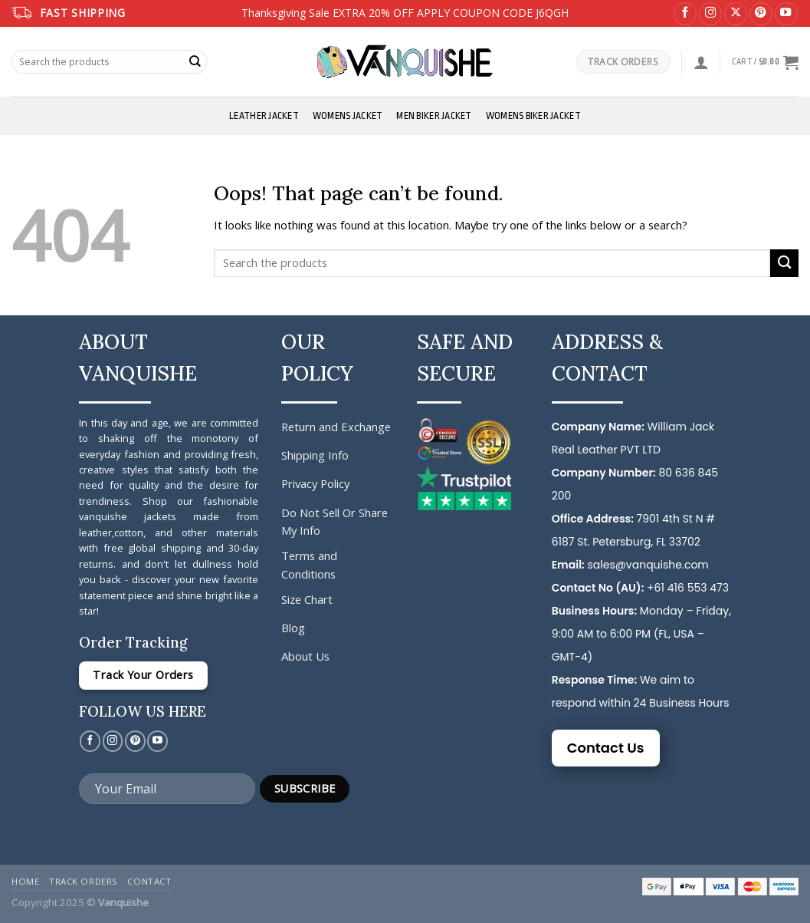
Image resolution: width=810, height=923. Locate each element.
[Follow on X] (735, 13)
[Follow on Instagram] (710, 13)
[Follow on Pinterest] (760, 13)
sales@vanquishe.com (647, 564)
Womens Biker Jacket (533, 115)
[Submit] (195, 62)
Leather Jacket (264, 115)
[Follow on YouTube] (786, 13)
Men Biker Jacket (433, 115)
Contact (149, 881)
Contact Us (605, 747)
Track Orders (83, 881)
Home (25, 881)
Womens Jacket (347, 115)
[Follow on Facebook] (685, 13)
